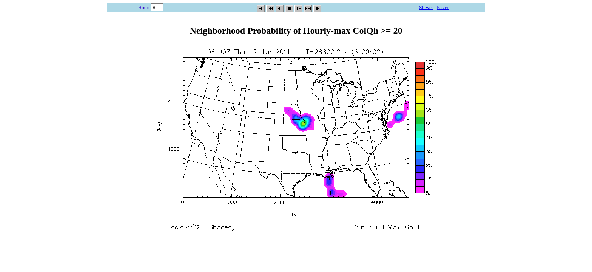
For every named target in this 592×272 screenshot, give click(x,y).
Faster (443, 7)
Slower (426, 7)
